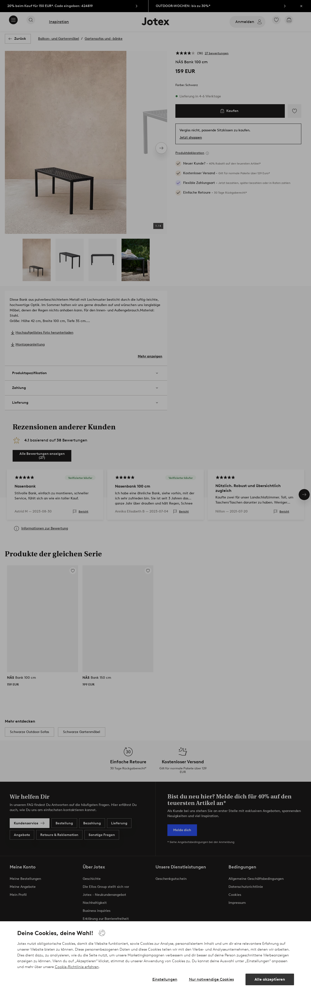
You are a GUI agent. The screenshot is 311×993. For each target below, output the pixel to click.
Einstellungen (164, 979)
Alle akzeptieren (269, 979)
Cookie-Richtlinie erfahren (77, 967)
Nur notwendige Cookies (211, 979)
